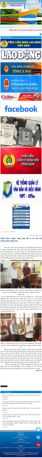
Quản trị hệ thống (21, 455)
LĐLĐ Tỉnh (12, 231)
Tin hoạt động (5, 231)
